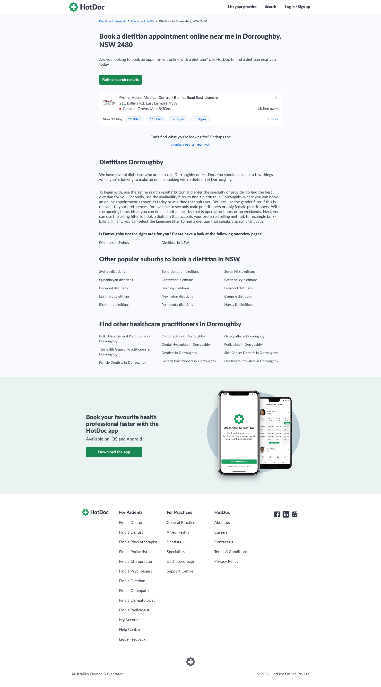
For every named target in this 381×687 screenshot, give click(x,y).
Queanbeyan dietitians (116, 280)
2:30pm (178, 119)
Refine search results (120, 80)
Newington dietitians (177, 296)
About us (222, 523)
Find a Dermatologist (137, 600)
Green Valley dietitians (240, 280)
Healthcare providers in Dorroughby (251, 361)
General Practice (181, 523)
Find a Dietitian (132, 581)
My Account (129, 620)
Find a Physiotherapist (138, 542)
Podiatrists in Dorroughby (243, 344)
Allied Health (178, 532)
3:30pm (200, 119)
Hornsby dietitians (175, 288)
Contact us (223, 542)
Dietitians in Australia (112, 21)
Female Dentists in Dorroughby (122, 362)
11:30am (156, 119)
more (273, 119)
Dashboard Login (181, 562)
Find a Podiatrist (133, 552)
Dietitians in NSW (142, 21)
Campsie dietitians (238, 296)
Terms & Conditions (231, 552)
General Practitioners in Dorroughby (189, 361)
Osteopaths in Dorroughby (244, 336)
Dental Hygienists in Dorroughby (186, 344)
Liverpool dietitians (238, 288)
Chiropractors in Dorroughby (183, 336)
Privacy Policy (226, 562)
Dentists (174, 542)
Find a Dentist (131, 532)
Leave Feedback (132, 639)
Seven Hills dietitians (239, 271)
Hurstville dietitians (238, 305)
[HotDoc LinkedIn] (285, 514)
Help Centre (129, 630)
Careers (220, 532)
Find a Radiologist (134, 610)
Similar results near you (190, 144)
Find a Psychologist (135, 571)
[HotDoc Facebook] (277, 514)
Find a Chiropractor (136, 562)
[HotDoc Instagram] (294, 514)
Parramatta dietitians (177, 305)
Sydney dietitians (112, 271)
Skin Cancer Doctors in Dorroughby (251, 353)
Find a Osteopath (134, 591)
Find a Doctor (131, 523)
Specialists (176, 552)
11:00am (134, 119)
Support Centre (180, 571)
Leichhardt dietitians (114, 296)
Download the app (114, 452)
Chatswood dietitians (177, 280)
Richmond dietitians (114, 305)
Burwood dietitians (113, 288)
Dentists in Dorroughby (179, 353)
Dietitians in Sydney (114, 243)
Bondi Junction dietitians (180, 271)
